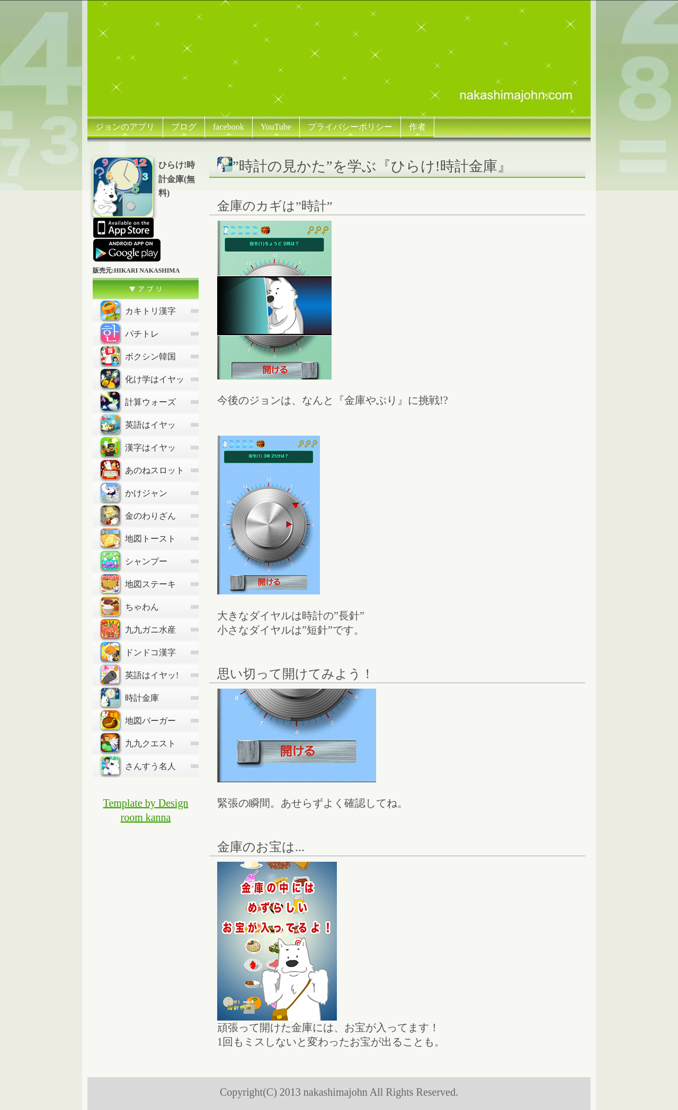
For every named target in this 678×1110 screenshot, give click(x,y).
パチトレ (130, 332)
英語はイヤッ (138, 424)
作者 (417, 126)
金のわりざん (138, 515)
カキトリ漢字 (138, 310)
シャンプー (134, 560)
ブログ (184, 126)
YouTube (276, 126)
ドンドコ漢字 (138, 651)
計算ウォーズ (138, 401)
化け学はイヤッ (142, 378)
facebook (228, 126)
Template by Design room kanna (146, 810)
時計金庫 (130, 697)
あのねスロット (142, 469)
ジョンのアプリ (125, 126)
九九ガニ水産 (138, 628)
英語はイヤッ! (140, 674)
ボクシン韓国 (138, 355)
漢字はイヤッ (138, 446)
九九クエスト (138, 742)
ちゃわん (130, 606)
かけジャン (134, 492)
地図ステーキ (138, 583)
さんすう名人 (138, 765)
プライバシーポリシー (350, 126)
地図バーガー (138, 719)
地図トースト (138, 537)
